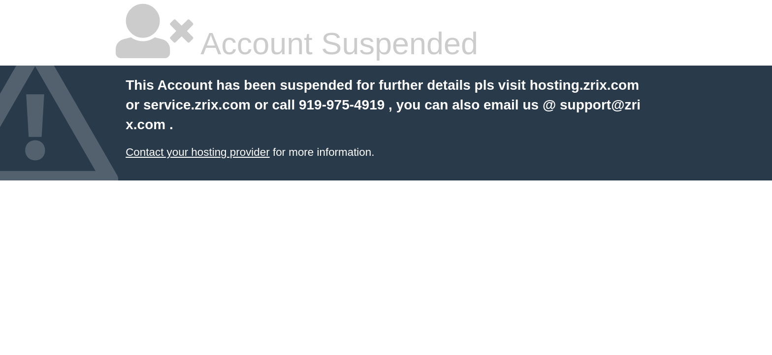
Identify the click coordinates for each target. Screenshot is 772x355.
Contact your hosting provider (197, 152)
